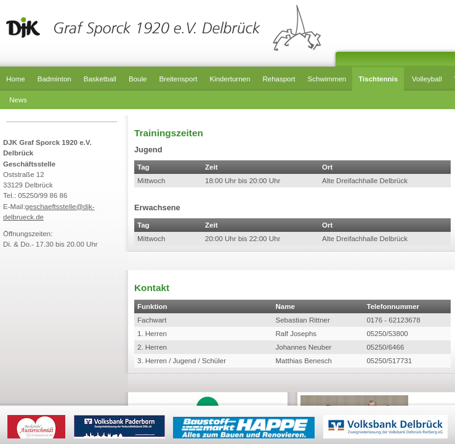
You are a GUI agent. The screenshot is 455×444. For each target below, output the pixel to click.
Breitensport (178, 79)
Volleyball (427, 79)
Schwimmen (327, 79)
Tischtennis (378, 79)
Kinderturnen (229, 79)
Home (15, 79)
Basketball (100, 79)
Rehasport (278, 79)
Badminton (54, 79)
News (18, 100)
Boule (138, 79)
